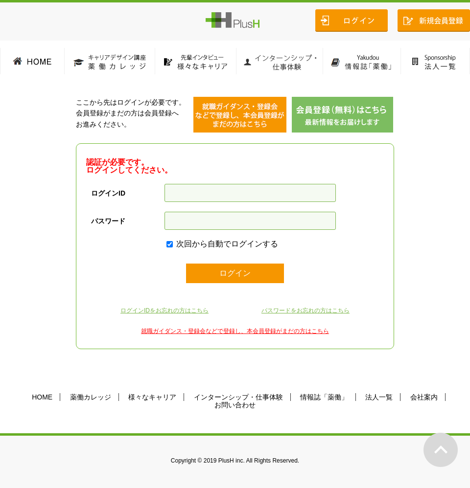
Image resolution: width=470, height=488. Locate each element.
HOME (42, 397)
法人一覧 (379, 397)
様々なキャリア (152, 397)
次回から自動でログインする (227, 244)
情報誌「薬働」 (324, 397)
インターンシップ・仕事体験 (238, 397)
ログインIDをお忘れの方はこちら (164, 310)
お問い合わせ (235, 405)
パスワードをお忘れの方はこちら (305, 310)
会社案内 (424, 397)
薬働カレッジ (90, 397)
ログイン (235, 273)
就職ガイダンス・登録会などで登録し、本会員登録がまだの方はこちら (235, 331)
